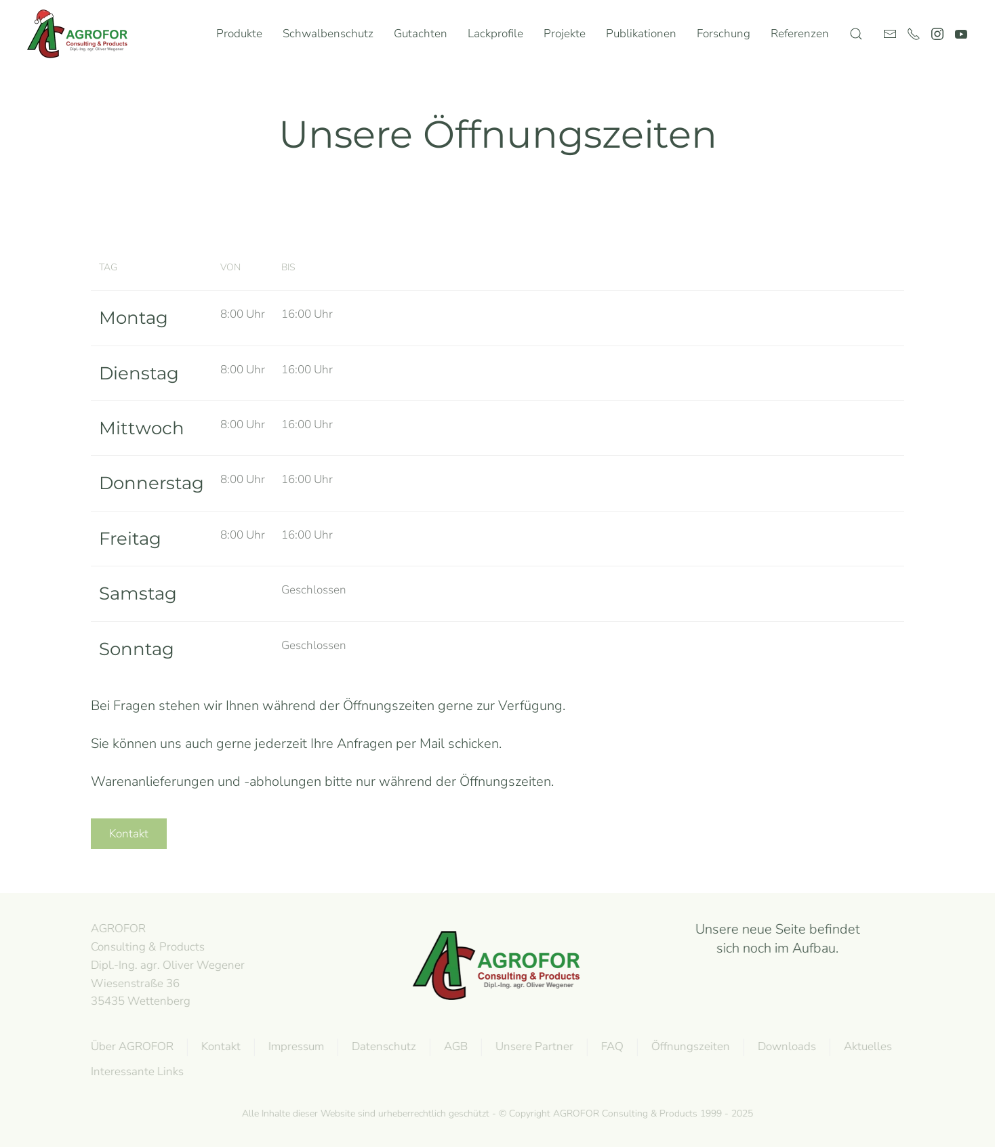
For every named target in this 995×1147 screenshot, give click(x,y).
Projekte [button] (565, 33)
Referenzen (800, 33)
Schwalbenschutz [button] (328, 33)
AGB (454, 1046)
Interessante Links (135, 1071)
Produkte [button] (239, 33)
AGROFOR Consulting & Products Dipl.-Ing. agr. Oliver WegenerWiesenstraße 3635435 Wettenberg (166, 965)
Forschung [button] (723, 33)
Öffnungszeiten (689, 1046)
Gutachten (420, 33)
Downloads (785, 1046)
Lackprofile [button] (495, 33)
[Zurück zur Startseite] (80, 34)
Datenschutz (382, 1046)
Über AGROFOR (130, 1046)
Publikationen (641, 33)
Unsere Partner (533, 1046)
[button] (856, 34)
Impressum (295, 1046)
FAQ (611, 1046)
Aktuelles (866, 1046)
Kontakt (128, 833)
